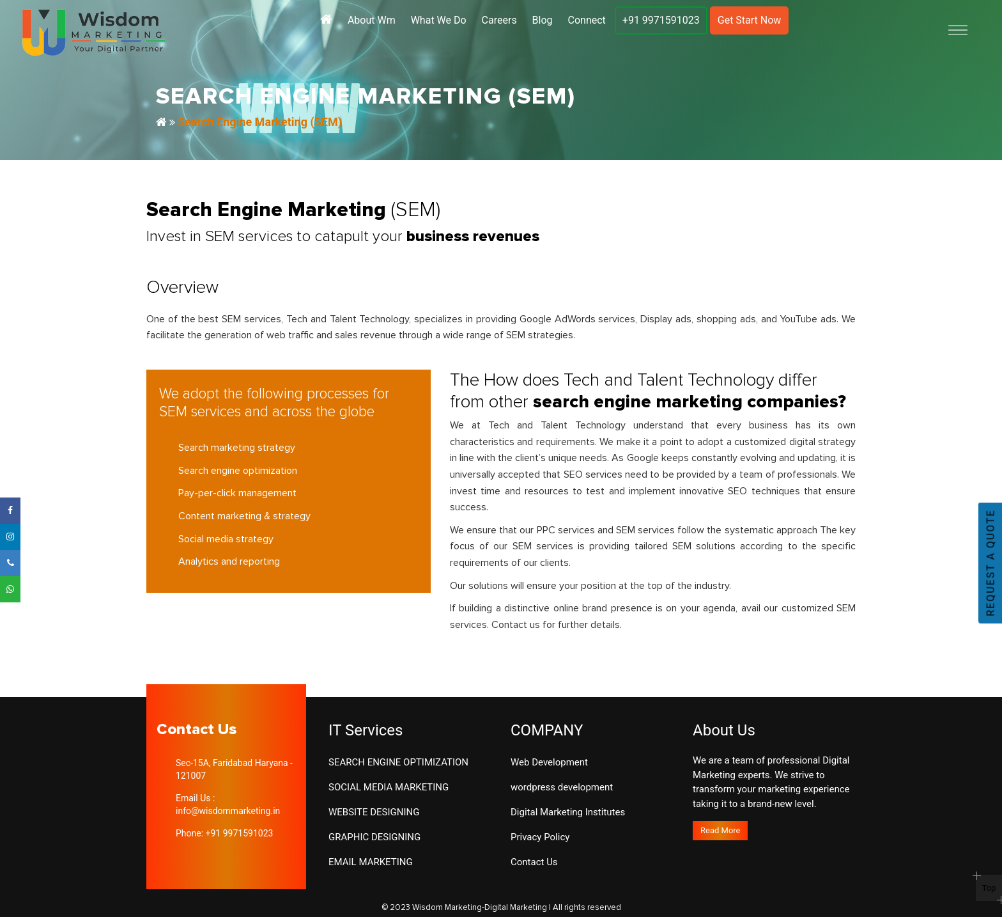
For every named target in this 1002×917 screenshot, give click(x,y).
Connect (587, 20)
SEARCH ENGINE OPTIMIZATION (398, 762)
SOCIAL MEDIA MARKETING (388, 787)
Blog (542, 20)
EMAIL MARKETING (370, 862)
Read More (720, 830)
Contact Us (534, 862)
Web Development (549, 762)
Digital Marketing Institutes (568, 812)
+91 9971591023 (661, 20)
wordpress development (562, 787)
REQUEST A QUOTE (990, 563)
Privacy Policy (540, 837)
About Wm (372, 20)
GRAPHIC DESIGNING (374, 837)
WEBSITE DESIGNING (373, 812)
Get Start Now (750, 20)
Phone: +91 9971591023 (224, 833)
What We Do (438, 20)
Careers (499, 20)
